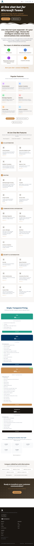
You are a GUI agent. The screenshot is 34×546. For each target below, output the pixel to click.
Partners (2, 535)
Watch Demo (16, 18)
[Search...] (28, 1)
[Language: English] (22, 1)
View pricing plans (6, 138)
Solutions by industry (27, 138)
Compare (2, 526)
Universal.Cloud (12, 543)
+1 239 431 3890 (4, 516)
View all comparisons (17, 455)
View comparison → (9, 475)
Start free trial (5, 18)
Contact (2, 533)
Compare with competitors (16, 138)
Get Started (17, 331)
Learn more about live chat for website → (21, 475)
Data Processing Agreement (29, 543)
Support (19, 524)
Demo (18, 526)
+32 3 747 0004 (4, 515)
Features (2, 523)
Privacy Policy (22, 543)
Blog (18, 523)
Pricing (2, 524)
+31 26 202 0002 (4, 514)
